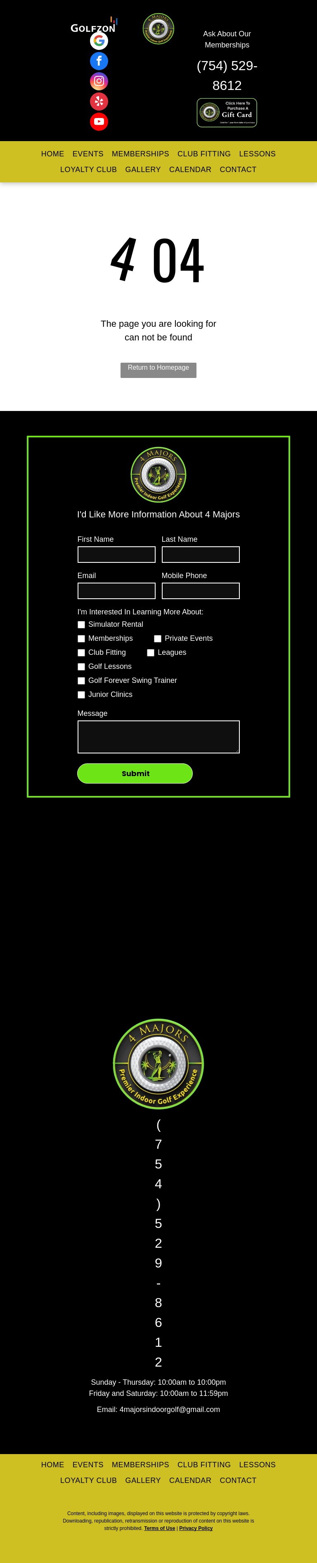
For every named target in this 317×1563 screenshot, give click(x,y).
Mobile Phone (184, 575)
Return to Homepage (158, 367)
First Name (96, 539)
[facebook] (99, 62)
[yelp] (99, 102)
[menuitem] (53, 154)
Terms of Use (159, 1528)
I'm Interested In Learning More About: (141, 612)
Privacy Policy (196, 1528)
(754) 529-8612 (158, 1243)
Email (87, 575)
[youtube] (99, 123)
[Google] (99, 42)
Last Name (180, 539)
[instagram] (99, 82)
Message (93, 713)
